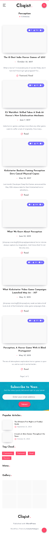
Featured (23, 76)
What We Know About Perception (24, 232)
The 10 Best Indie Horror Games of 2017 (24, 57)
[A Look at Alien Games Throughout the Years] (7, 437)
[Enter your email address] (23, 397)
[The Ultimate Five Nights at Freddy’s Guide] (7, 425)
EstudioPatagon (32, 529)
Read (30, 76)
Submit (24, 404)
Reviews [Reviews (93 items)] (7, 458)
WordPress (31, 523)
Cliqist (24, 5)
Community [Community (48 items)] (8, 453)
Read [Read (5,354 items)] (31, 453)
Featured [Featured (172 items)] (20, 453)
